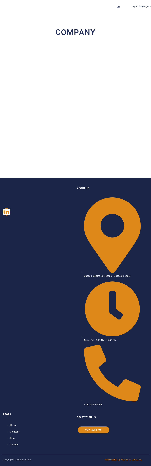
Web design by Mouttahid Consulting (123, 459)
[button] (118, 6)
